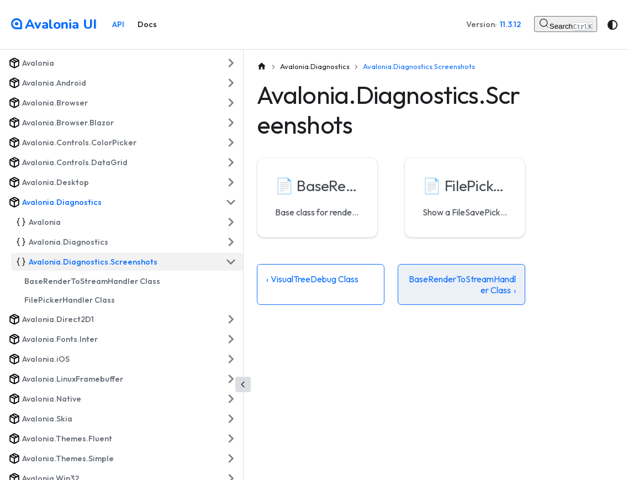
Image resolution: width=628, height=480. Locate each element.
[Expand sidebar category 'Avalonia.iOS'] (231, 359)
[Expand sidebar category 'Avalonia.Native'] (231, 399)
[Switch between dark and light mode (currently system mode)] (612, 25)
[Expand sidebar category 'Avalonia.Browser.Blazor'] (231, 122)
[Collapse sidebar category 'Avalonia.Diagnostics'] (231, 202)
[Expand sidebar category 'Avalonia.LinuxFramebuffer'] (231, 379)
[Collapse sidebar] (243, 384)
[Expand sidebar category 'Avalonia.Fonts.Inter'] (231, 339)
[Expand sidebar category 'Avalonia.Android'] (231, 83)
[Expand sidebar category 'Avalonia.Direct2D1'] (231, 319)
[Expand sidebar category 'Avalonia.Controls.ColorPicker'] (231, 142)
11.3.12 (510, 24)
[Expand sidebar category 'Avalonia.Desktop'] (231, 182)
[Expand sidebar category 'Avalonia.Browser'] (231, 103)
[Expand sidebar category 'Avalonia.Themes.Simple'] (231, 458)
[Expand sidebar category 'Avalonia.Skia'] (231, 419)
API (118, 24)
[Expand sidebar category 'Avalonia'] (231, 63)
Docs (147, 24)
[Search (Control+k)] (565, 24)
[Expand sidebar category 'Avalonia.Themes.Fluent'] (231, 438)
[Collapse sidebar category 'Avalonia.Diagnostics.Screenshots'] (231, 262)
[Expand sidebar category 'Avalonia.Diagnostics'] (231, 242)
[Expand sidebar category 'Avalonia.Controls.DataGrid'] (231, 162)
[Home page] (262, 66)
